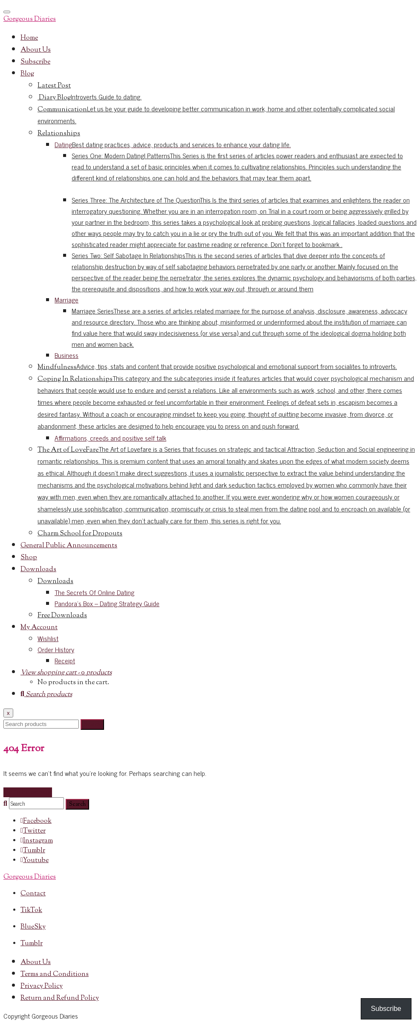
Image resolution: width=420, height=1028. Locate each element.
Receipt (65, 660)
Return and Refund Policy (59, 998)
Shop (28, 558)
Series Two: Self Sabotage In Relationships (244, 272)
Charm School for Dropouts (80, 534)
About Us (35, 50)
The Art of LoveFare (226, 485)
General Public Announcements (68, 546)
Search (92, 724)
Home (29, 38)
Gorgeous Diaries (29, 19)
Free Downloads (62, 616)
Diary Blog (90, 98)
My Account (39, 628)
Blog (27, 74)
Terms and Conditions (54, 974)
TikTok (31, 910)
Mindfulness (217, 367)
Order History (56, 649)
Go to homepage (27, 792)
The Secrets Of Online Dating (94, 592)
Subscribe (35, 62)
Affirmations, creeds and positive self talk (110, 437)
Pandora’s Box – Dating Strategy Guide (107, 603)
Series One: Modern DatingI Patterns (237, 166)
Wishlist (48, 638)
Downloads (38, 570)
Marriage (66, 299)
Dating (173, 144)
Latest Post (54, 86)
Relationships (59, 134)
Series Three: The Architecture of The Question (244, 222)
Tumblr (31, 944)
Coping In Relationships (226, 403)
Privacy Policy (41, 986)
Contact (33, 894)
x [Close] (8, 713)
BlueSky (33, 927)
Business (66, 354)
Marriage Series (239, 327)
